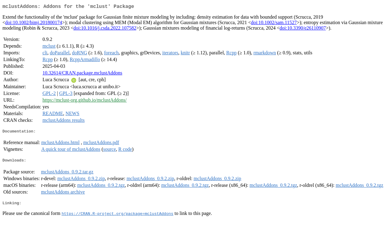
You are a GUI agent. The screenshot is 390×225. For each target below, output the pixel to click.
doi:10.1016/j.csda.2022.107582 (104, 29)
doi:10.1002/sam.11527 (274, 23)
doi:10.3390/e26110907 (303, 29)
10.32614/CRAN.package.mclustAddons (82, 74)
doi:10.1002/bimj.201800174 (33, 23)
